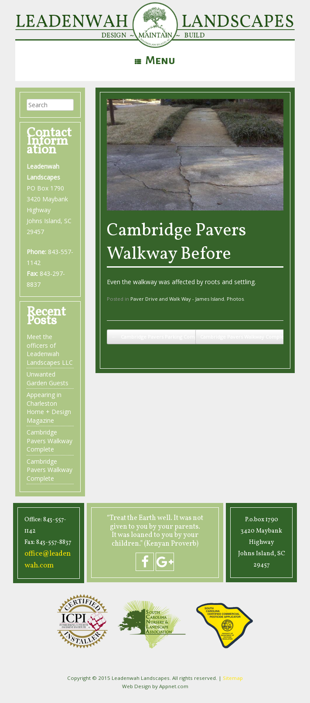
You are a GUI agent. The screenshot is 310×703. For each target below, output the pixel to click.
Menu (155, 61)
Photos (235, 298)
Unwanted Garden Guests (47, 378)
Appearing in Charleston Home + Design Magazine (49, 408)
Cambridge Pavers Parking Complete (159, 337)
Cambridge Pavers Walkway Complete (249, 337)
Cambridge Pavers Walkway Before (176, 243)
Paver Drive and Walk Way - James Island (177, 298)
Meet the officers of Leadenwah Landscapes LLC (50, 350)
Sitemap (233, 677)
